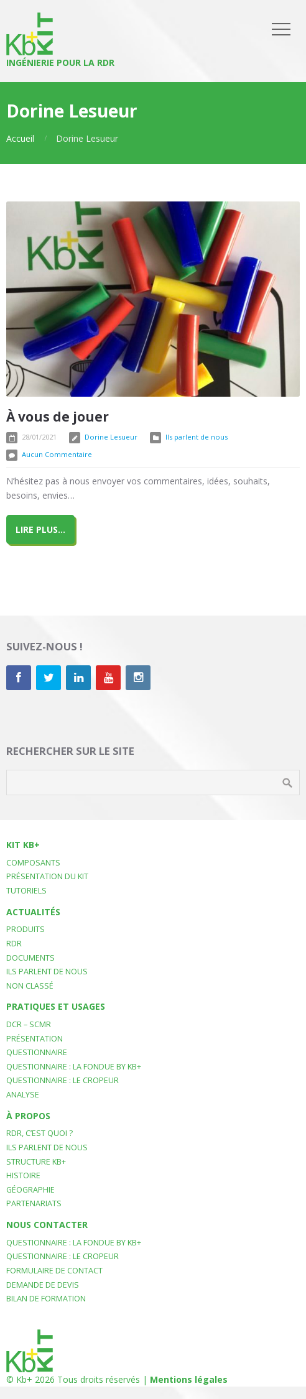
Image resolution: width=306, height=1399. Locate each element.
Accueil (20, 138)
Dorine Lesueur (111, 436)
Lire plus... (40, 529)
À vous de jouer (57, 416)
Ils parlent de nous (196, 436)
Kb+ (24, 1379)
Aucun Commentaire (57, 454)
